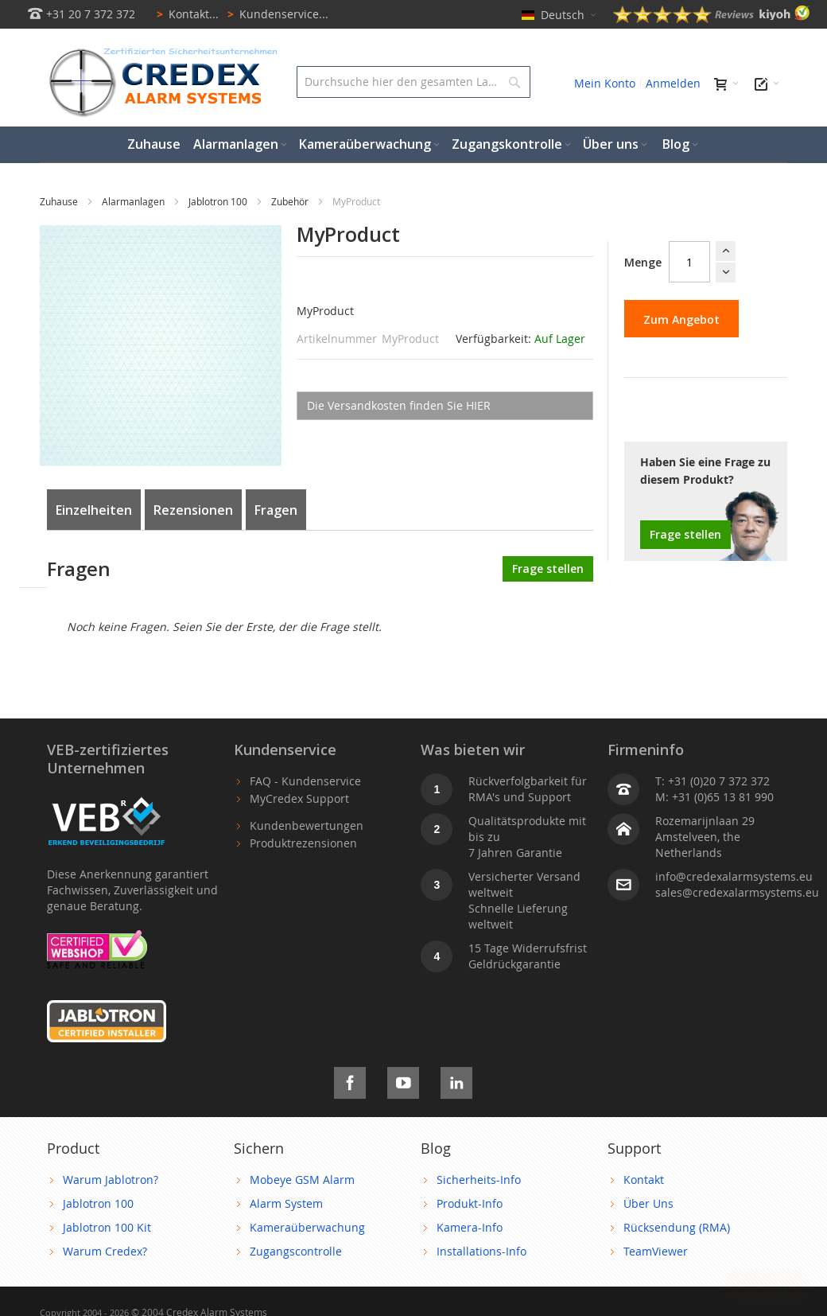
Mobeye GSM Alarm (302, 1179)
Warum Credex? (105, 1251)
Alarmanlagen (134, 201)
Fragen (275, 510)
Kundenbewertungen (306, 825)
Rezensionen (193, 510)
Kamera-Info (470, 1227)
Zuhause (60, 201)
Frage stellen (685, 534)
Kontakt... (185, 13)
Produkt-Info (470, 1203)
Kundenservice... (275, 13)
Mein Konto (604, 83)
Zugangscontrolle (296, 1251)
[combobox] (413, 82)
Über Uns (648, 1203)
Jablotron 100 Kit (107, 1227)
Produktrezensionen (303, 843)
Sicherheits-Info (479, 1179)
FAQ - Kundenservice (305, 780)
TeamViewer (655, 1251)
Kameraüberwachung (307, 1227)
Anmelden (673, 83)
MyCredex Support (299, 798)
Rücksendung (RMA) (676, 1227)
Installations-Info (481, 1251)
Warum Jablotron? (110, 1179)
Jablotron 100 (219, 201)
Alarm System (286, 1203)
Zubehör (291, 201)
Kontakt (643, 1179)
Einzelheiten (94, 510)
